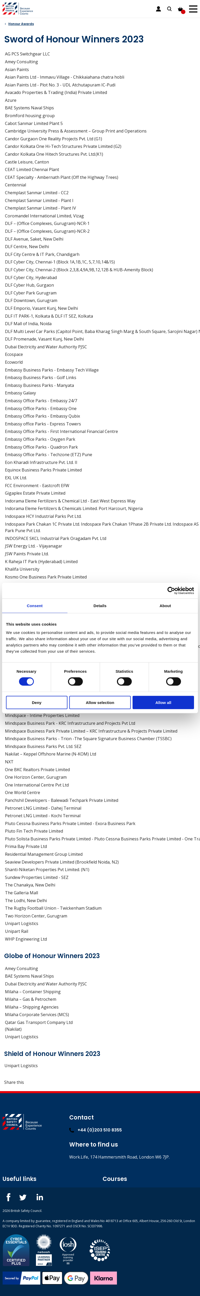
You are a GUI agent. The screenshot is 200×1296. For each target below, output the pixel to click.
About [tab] (165, 605)
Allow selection (100, 702)
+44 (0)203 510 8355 (95, 1130)
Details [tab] (100, 605)
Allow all (163, 702)
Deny (36, 702)
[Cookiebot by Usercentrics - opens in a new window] (171, 591)
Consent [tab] (35, 605)
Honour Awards (21, 24)
